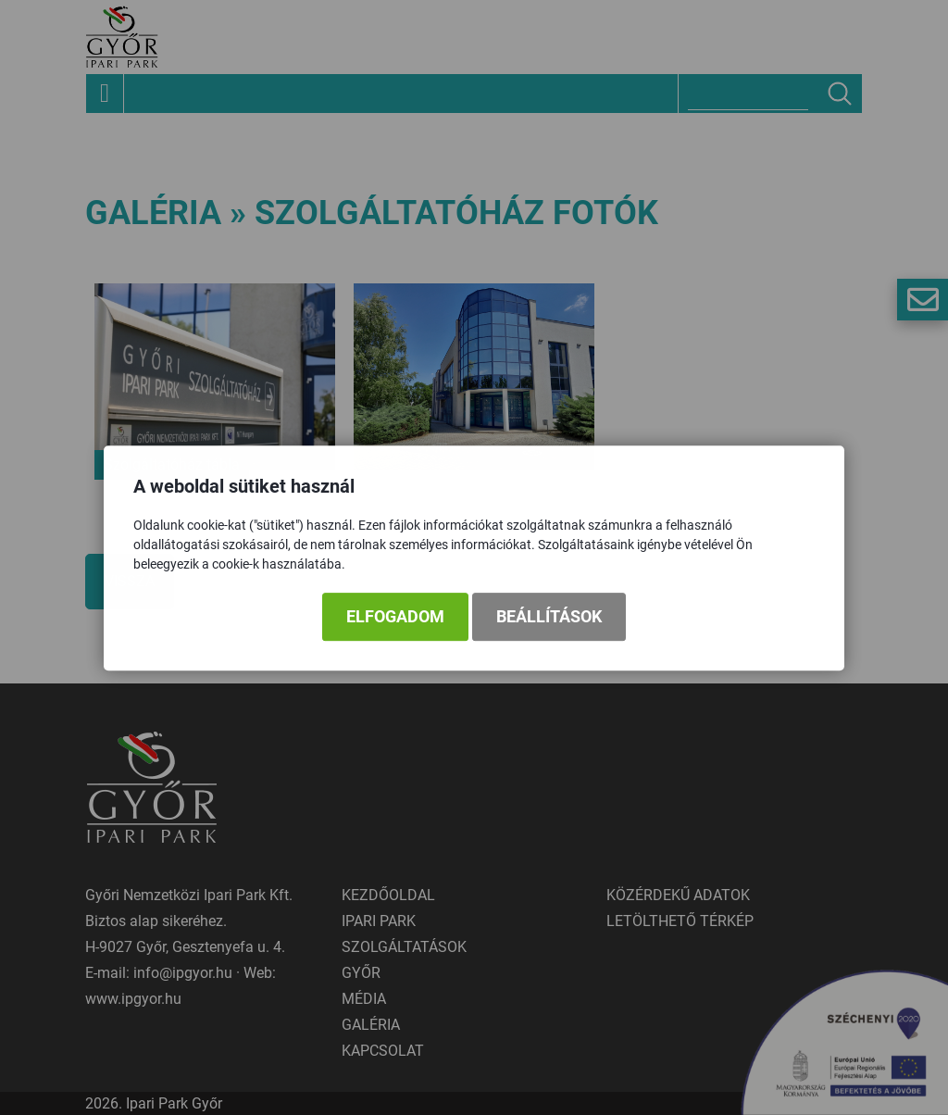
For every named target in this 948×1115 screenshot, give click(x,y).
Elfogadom (395, 617)
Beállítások (549, 617)
